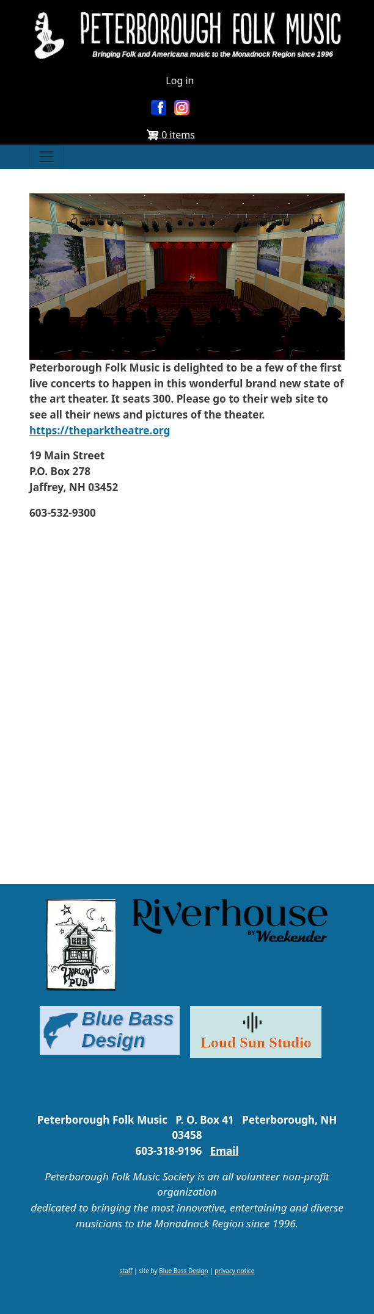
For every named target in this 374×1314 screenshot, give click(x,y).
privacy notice (234, 1270)
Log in (180, 80)
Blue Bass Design (183, 1270)
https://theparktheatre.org (99, 430)
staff (126, 1270)
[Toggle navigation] (46, 157)
